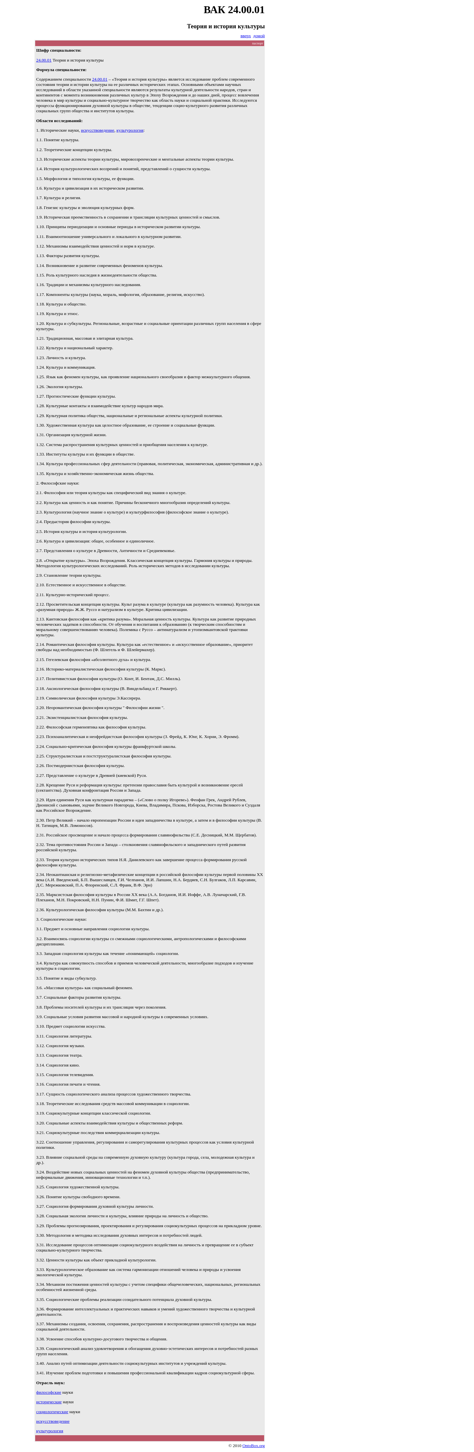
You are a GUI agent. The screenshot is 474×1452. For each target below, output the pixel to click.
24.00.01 (44, 60)
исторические (49, 1401)
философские (48, 1392)
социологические (52, 1411)
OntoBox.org (253, 1445)
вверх (245, 35)
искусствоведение (97, 130)
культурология (129, 130)
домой (259, 35)
